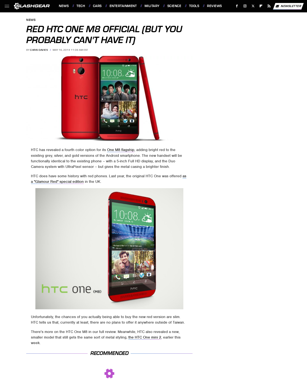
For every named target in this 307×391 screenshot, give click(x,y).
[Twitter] (253, 6)
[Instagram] (245, 6)
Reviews (214, 6)
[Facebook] (237, 6)
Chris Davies (39, 49)
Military (152, 6)
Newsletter (288, 6)
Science (174, 6)
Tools (194, 6)
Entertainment (123, 6)
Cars (97, 6)
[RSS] (269, 6)
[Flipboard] (261, 6)
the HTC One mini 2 (144, 337)
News (64, 6)
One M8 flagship (120, 149)
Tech (81, 6)
